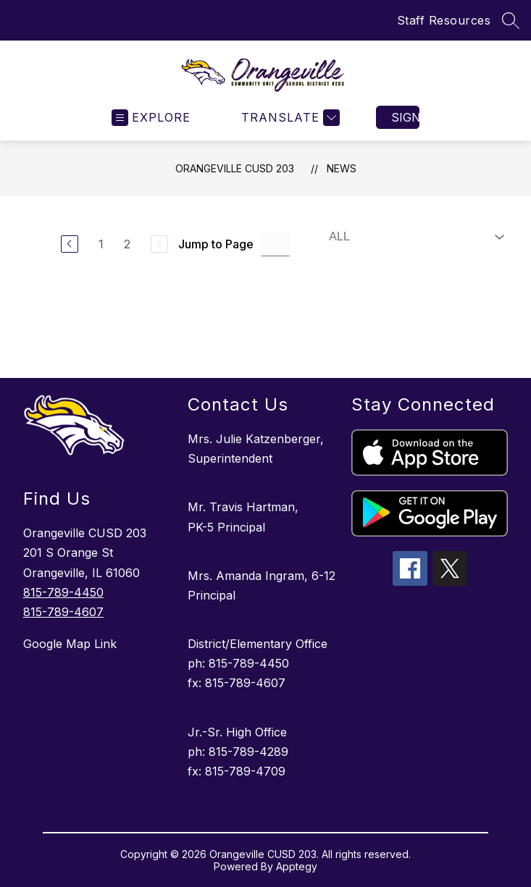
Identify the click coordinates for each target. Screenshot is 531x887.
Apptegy (296, 866)
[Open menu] (151, 118)
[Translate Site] (289, 118)
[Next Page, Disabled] (159, 244)
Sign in (405, 117)
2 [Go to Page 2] (127, 244)
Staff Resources (444, 20)
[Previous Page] (69, 244)
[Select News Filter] (413, 236)
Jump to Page (216, 244)
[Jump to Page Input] (275, 243)
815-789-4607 (63, 612)
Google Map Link (70, 643)
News (341, 168)
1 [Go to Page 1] (101, 244)
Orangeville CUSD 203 (234, 168)
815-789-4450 (63, 592)
